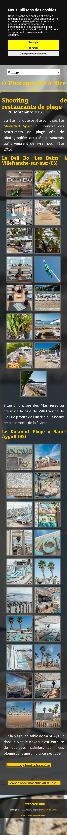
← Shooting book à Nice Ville (28, 765)
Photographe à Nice (37, 83)
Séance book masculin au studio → (34, 783)
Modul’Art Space (18, 126)
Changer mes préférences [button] (33, 53)
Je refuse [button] (33, 48)
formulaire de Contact (49, 810)
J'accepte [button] (33, 42)
